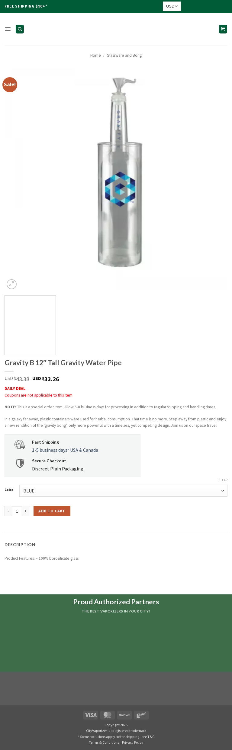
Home (95, 55)
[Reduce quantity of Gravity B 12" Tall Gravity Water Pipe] (8, 511)
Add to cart (51, 511)
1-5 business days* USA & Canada (65, 450)
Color (9, 490)
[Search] (19, 29)
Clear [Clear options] (222, 480)
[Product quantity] (17, 511)
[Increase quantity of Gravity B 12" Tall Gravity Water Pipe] (25, 511)
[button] (8, 29)
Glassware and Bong (124, 55)
